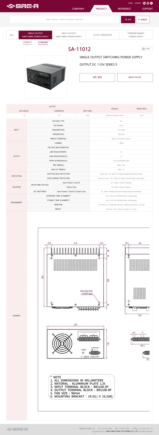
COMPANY (78, 9)
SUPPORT (147, 9)
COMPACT (27, 42)
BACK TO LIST (135, 77)
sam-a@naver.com (146, 428)
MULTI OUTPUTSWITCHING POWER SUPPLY (69, 35)
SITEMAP (138, 3)
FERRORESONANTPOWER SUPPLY (136, 35)
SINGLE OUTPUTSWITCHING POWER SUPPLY (35, 35)
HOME (130, 3)
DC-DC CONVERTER (102, 35)
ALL (12, 35)
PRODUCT (101, 9)
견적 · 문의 (97, 77)
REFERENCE (124, 9)
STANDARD (43, 42)
